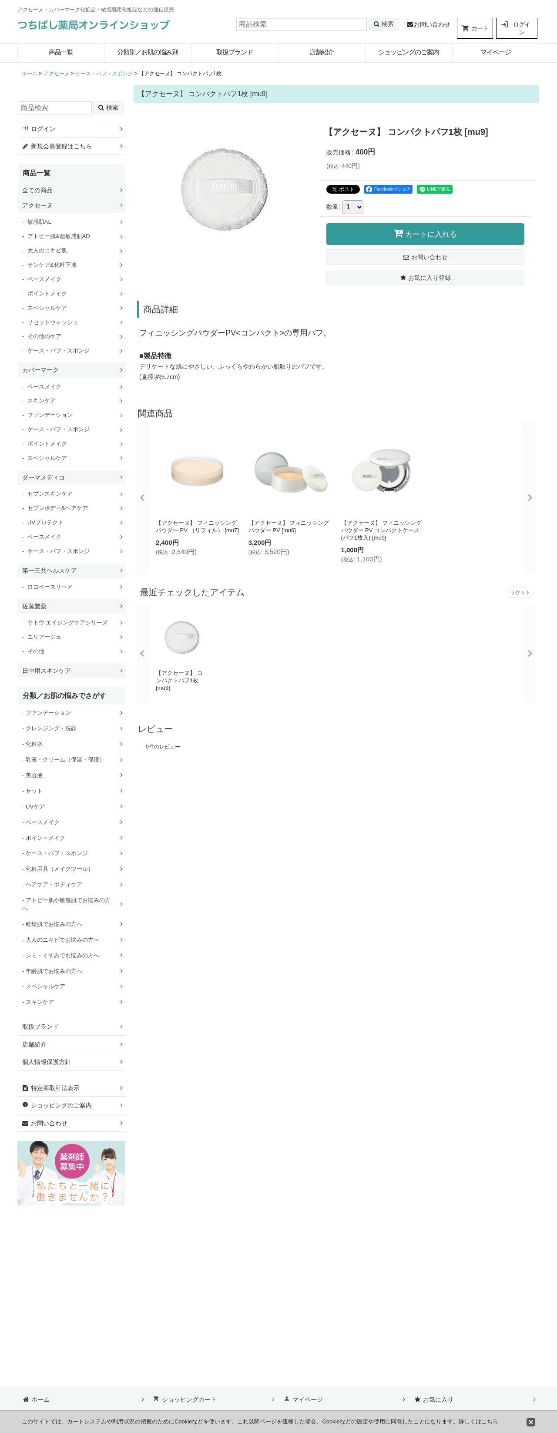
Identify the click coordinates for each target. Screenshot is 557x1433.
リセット (520, 592)
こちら (489, 1421)
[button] (425, 277)
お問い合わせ (428, 24)
